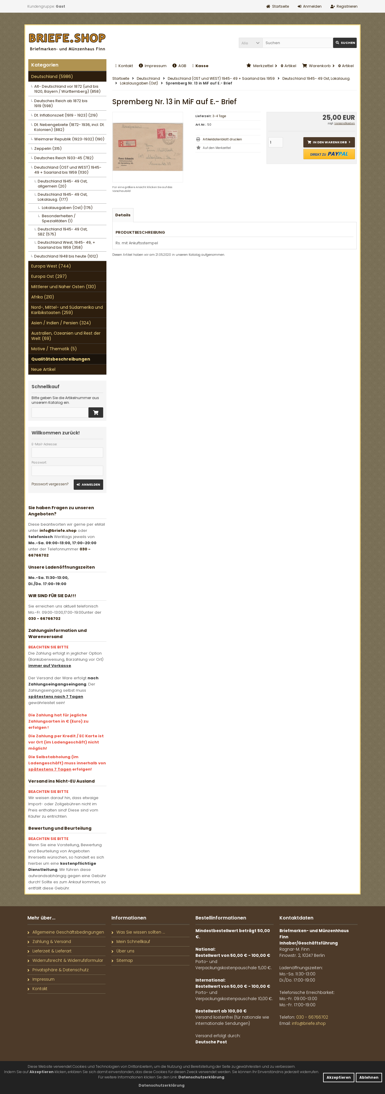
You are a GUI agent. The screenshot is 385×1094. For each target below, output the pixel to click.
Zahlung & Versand (49, 941)
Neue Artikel (43, 369)
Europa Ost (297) (49, 276)
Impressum (153, 66)
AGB (179, 66)
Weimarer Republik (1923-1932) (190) (69, 139)
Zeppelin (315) (48, 148)
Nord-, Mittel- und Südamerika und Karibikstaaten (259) (67, 310)
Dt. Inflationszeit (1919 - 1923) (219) (66, 115)
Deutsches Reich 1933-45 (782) (63, 158)
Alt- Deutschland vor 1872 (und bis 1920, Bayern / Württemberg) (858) (67, 89)
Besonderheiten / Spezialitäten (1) (58, 218)
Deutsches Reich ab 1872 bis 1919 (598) (61, 103)
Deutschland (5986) (52, 76)
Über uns (122, 951)
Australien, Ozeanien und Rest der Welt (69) (66, 335)
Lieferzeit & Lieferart (49, 951)
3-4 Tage (219, 116)
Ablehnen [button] (369, 1077)
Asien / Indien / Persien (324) (61, 323)
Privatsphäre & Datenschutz (58, 970)
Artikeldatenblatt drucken (222, 139)
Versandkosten (344, 123)
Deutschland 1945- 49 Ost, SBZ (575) (63, 231)
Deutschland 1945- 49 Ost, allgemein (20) (63, 183)
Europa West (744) (51, 266)
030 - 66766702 (44, 618)
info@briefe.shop (58, 530)
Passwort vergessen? (50, 484)
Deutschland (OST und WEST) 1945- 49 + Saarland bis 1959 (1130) (67, 170)
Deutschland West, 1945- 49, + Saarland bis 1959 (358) (66, 245)
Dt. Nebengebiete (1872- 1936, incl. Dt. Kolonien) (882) (69, 127)
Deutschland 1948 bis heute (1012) (66, 256)
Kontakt (124, 66)
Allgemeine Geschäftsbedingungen (65, 932)
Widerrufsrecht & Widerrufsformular (65, 960)
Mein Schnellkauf (130, 941)
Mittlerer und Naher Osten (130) (63, 287)
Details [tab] (123, 215)
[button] (250, 43)
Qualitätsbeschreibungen (60, 359)
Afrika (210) (42, 297)
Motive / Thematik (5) (54, 349)
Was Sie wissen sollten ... (138, 932)
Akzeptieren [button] (339, 1077)
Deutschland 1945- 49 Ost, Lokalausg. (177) (63, 197)
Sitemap (122, 960)
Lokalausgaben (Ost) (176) (67, 207)
